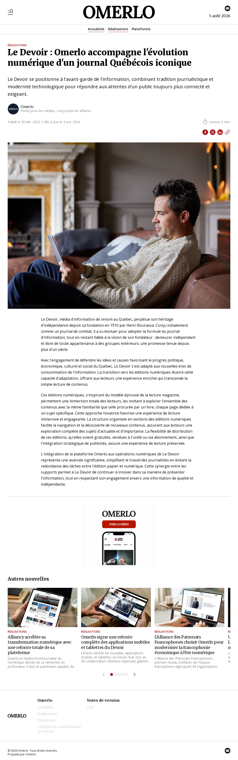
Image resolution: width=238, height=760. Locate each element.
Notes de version (103, 700)
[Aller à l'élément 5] (126, 674)
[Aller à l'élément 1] (111, 674)
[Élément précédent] (103, 674)
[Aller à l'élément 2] (115, 674)
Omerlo (44, 700)
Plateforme (141, 29)
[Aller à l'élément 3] (119, 674)
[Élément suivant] (134, 674)
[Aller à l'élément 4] (123, 674)
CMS (90, 707)
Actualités (96, 29)
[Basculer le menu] (10, 12)
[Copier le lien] (227, 132)
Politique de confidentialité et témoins (59, 729)
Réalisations (118, 29)
